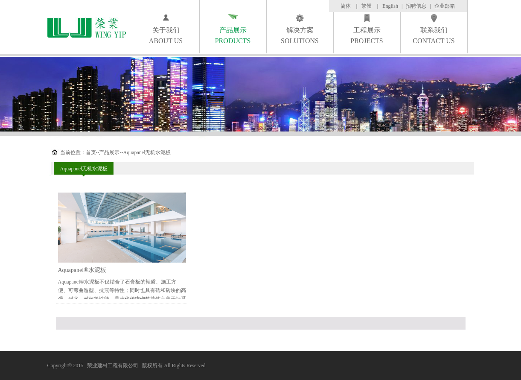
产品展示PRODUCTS (233, 35)
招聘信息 (416, 6)
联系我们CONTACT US (433, 35)
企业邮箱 (444, 6)
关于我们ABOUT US (166, 35)
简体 (346, 6)
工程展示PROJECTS (366, 35)
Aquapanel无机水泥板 (84, 169)
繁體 (366, 6)
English (390, 6)
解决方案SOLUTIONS (300, 35)
